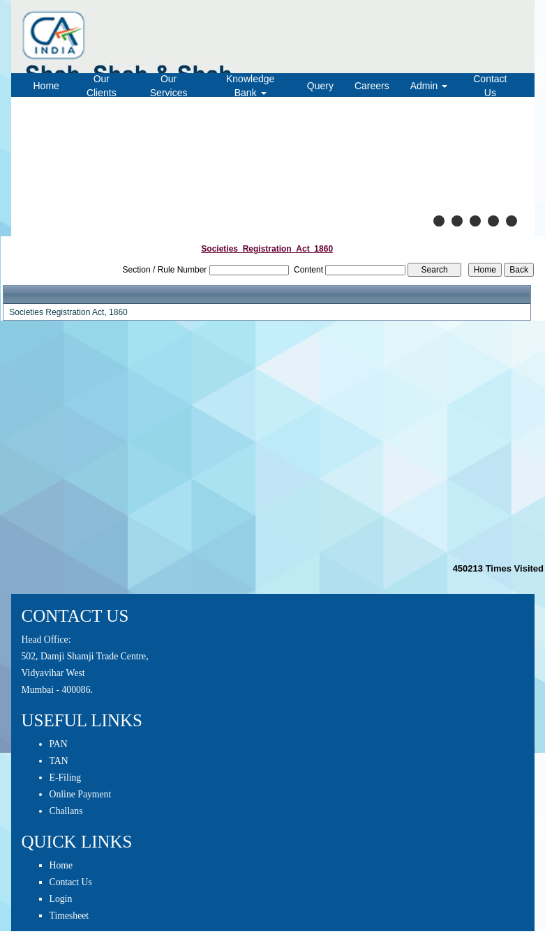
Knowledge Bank (250, 85)
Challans (66, 811)
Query (320, 85)
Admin (429, 85)
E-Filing (66, 777)
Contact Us (490, 85)
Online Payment (81, 794)
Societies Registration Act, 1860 (68, 312)
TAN (59, 761)
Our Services (169, 85)
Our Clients (102, 85)
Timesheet (69, 915)
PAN (59, 744)
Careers (371, 85)
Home (46, 85)
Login (61, 899)
